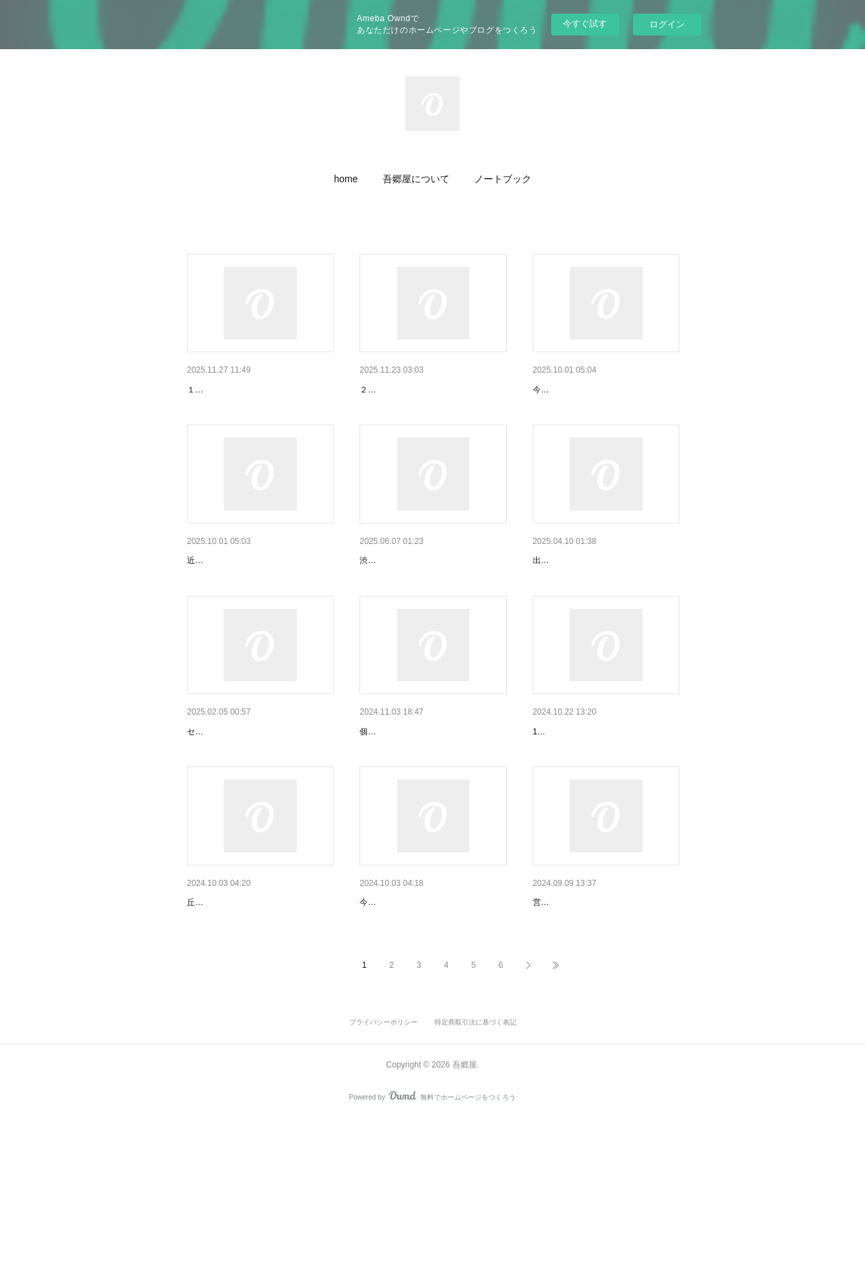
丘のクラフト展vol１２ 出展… (601, 389)
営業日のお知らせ (571, 802)
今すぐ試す (585, 23)
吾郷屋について (416, 178)
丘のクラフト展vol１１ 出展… (428, 1008)
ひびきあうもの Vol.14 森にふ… (428, 389)
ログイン (667, 24)
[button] (345, 178)
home (345, 178)
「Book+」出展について (411, 595)
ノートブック (502, 178)
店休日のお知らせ (225, 389)
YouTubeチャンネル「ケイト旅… (258, 595)
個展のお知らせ (220, 802)
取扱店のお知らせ (571, 595)
